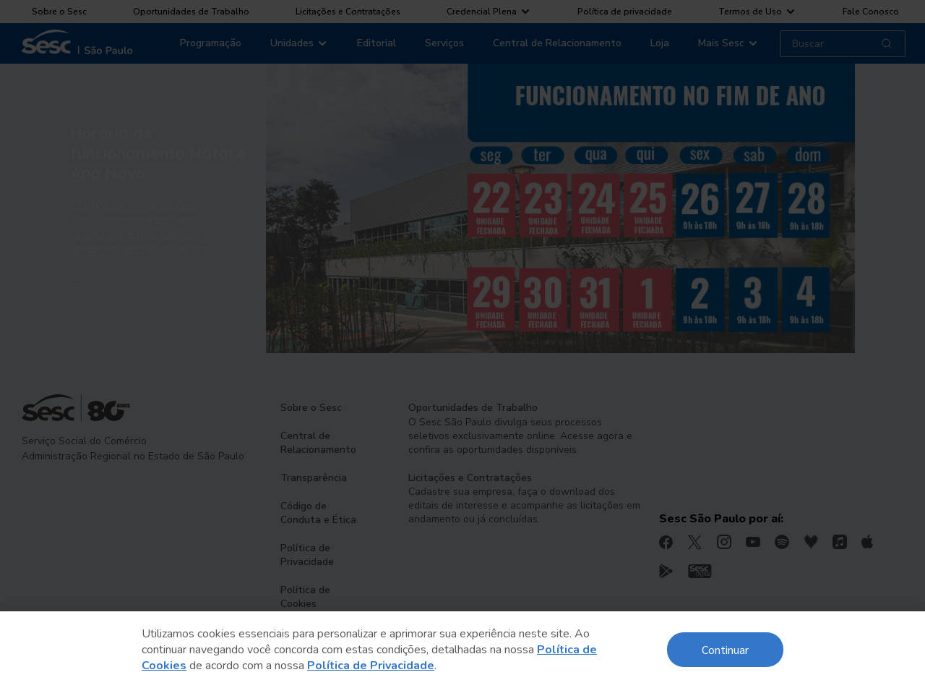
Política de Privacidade (370, 666)
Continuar (725, 649)
